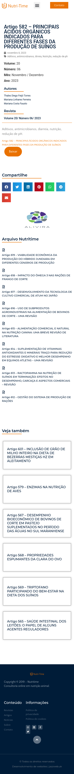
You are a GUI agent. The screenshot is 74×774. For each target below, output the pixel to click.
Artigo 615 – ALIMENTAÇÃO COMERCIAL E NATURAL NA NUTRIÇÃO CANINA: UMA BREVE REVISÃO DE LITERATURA (35, 332)
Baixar (13, 151)
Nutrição (47, 56)
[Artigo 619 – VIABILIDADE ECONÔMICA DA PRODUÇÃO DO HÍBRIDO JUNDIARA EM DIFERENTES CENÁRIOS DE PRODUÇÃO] (3, 250)
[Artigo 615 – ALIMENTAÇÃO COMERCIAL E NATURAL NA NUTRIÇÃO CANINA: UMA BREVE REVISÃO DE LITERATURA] (3, 323)
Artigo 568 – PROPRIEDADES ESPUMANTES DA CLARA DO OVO (34, 557)
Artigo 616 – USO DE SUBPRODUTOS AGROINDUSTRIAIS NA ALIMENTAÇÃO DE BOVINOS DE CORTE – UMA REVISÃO (35, 312)
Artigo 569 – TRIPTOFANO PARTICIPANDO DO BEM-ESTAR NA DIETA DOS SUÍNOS (35, 591)
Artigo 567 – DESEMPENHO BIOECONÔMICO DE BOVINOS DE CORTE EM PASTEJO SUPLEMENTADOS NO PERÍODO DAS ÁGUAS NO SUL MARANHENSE (35, 523)
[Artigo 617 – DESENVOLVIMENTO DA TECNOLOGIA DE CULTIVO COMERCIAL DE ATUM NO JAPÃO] (3, 286)
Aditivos (11, 56)
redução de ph (60, 56)
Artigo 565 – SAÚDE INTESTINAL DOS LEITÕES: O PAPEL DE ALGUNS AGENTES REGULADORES (36, 625)
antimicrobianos (25, 56)
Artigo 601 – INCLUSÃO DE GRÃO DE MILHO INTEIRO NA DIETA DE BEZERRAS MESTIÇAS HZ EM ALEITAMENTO (36, 455)
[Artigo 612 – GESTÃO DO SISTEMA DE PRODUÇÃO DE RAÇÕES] (3, 392)
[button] (37, 5)
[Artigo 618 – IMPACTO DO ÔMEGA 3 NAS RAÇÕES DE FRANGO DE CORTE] (3, 270)
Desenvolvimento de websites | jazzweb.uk (37, 766)
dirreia (38, 56)
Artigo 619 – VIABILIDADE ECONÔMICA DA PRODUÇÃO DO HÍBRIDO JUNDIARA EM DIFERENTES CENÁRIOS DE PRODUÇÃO (29, 258)
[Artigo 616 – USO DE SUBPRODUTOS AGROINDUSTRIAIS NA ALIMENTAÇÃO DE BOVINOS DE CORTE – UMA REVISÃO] (3, 303)
